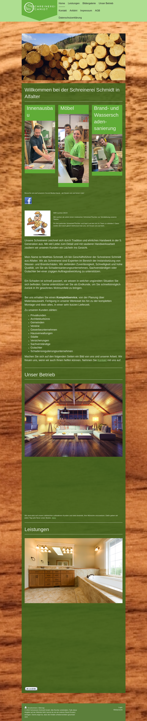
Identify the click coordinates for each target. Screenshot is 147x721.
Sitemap (42, 708)
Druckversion (31, 708)
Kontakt (102, 360)
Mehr (54, 518)
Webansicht (118, 710)
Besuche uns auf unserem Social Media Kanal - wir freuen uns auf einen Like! (54, 193)
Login (121, 707)
